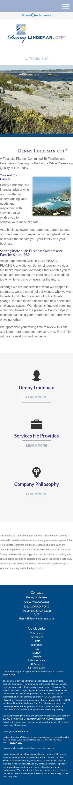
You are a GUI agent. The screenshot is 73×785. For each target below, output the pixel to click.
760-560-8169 (36, 58)
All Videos (36, 664)
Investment (36, 637)
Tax (36, 648)
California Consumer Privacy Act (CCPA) (33, 719)
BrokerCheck (9, 674)
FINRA (13, 743)
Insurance (36, 644)
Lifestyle (36, 656)
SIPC (20, 743)
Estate (36, 641)
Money (36, 652)
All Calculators (36, 668)
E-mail (61, 331)
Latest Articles (36, 660)
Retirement (36, 633)
